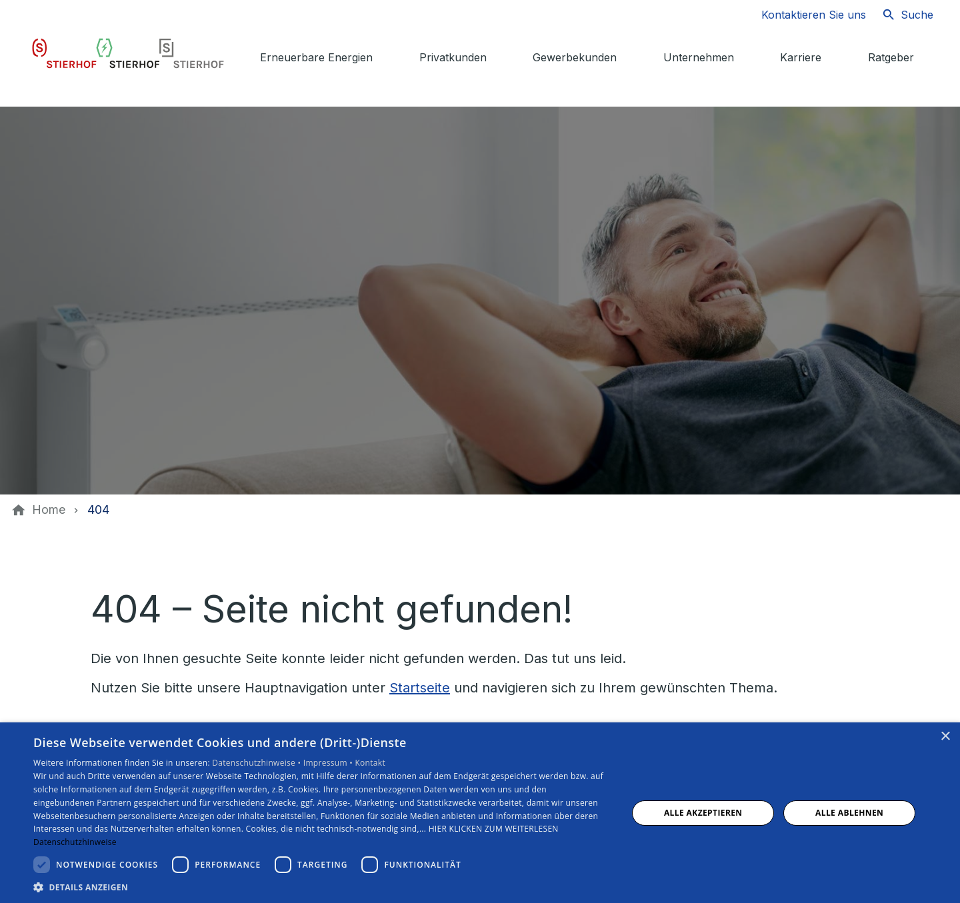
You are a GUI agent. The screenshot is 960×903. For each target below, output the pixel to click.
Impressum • (329, 762)
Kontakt (370, 762)
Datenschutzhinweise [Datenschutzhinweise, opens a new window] (75, 842)
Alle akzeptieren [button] (703, 812)
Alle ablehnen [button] (849, 812)
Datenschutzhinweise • (257, 762)
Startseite (419, 688)
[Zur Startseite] (128, 53)
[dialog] (480, 812)
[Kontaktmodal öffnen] (803, 14)
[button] (321, 886)
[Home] (48, 509)
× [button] (945, 737)
